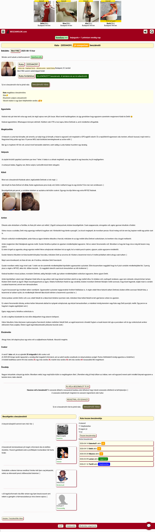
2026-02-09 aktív (94, 459)
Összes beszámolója (88, 436)
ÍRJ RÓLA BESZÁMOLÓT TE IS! (77, 387)
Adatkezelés (71, 526)
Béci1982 (15, 51)
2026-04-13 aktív (90, 448)
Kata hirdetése (26, 76)
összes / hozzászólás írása (13, 518)
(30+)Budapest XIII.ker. (110, 13)
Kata (21, 64)
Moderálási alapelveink (87, 526)
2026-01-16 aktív (95, 464)
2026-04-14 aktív (92, 443)
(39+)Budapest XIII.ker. (44, 13)
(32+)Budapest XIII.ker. (88, 13)
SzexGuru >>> (61, 38)
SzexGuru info (36, 57)
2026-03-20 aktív (91, 453)
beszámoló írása (40, 84)
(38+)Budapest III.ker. (66, 13)
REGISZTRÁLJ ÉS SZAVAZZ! (77, 400)
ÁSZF (61, 526)
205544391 (32, 64)
